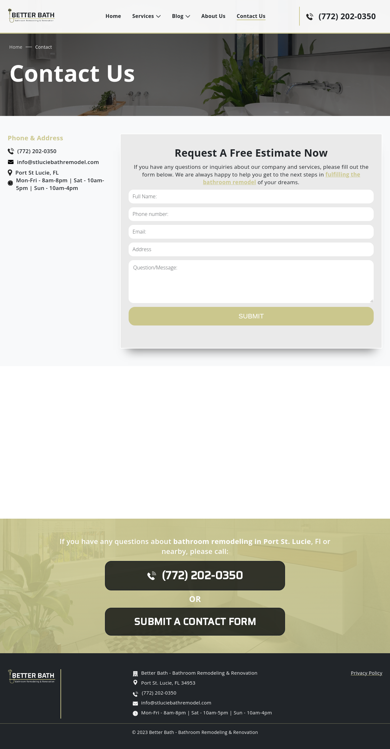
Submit (251, 316)
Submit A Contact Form (195, 621)
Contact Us (251, 16)
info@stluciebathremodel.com (58, 162)
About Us (213, 16)
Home (113, 16)
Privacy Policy (366, 673)
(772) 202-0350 (347, 16)
